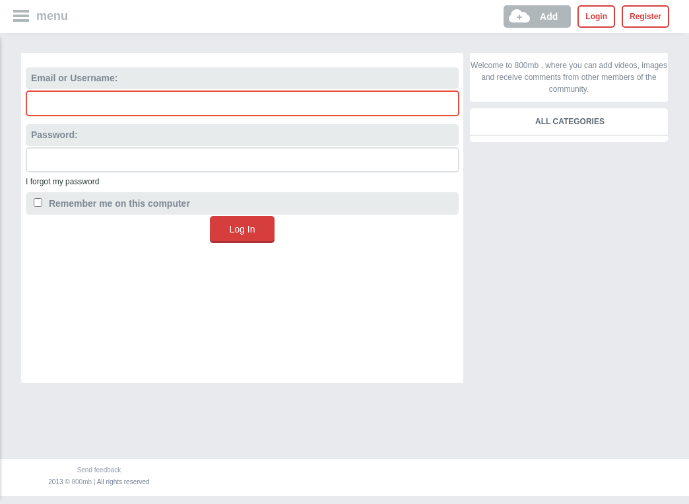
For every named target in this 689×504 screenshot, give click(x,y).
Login (596, 16)
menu (52, 15)
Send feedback (99, 470)
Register (645, 16)
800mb (82, 482)
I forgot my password (62, 181)
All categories (570, 121)
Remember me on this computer (112, 203)
